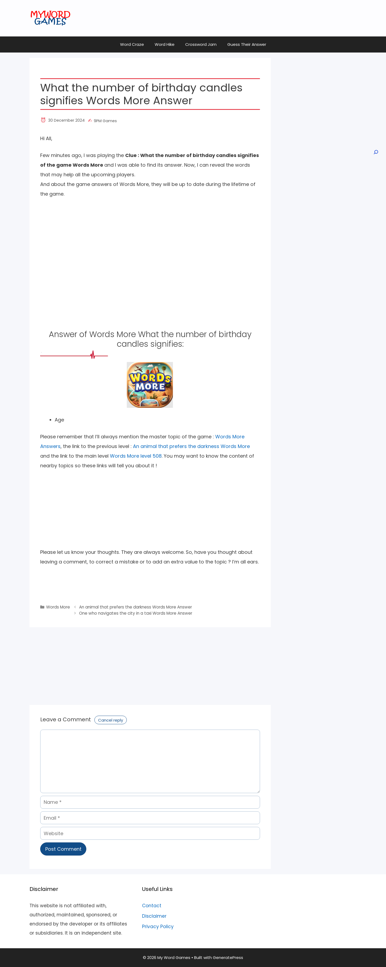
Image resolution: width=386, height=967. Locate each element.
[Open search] (375, 152)
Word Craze (132, 44)
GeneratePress (228, 957)
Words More (58, 607)
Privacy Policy (158, 926)
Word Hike (165, 44)
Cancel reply (110, 720)
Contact (151, 905)
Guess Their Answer (246, 44)
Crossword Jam (201, 44)
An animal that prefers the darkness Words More (191, 446)
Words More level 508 (136, 456)
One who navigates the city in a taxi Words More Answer (135, 613)
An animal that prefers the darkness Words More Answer (135, 607)
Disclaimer (154, 916)
